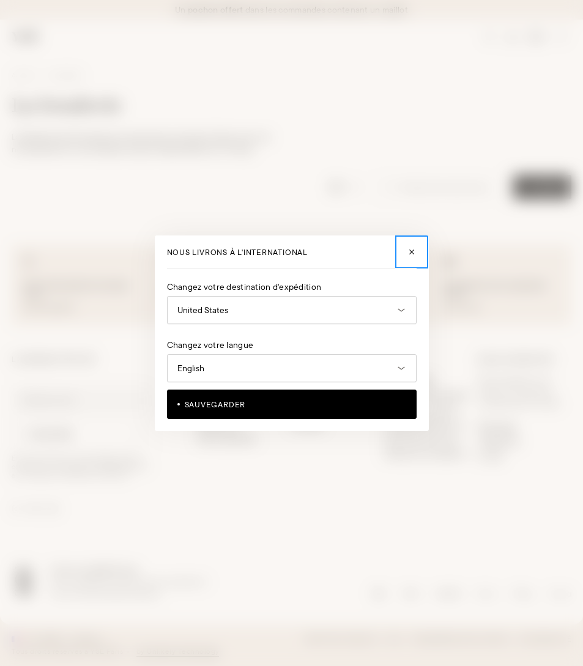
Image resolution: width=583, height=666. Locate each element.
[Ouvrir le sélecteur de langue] (292, 368)
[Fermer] (411, 252)
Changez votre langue (210, 344)
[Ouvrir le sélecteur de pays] (292, 310)
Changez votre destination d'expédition (244, 286)
